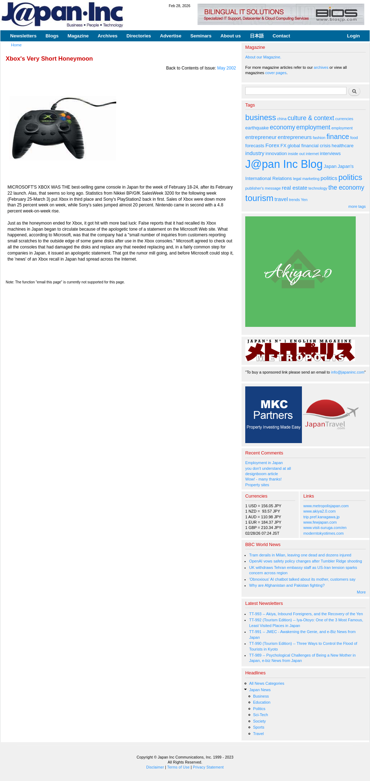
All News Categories (266, 683)
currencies (344, 119)
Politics (259, 709)
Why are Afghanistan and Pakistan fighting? (287, 585)
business (260, 117)
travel (281, 199)
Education (262, 702)
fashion (319, 137)
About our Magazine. (263, 57)
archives (321, 67)
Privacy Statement (208, 767)
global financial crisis (309, 145)
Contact (281, 35)
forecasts (254, 145)
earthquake (257, 127)
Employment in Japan (264, 463)
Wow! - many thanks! (263, 479)
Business (261, 696)
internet (312, 153)
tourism (259, 198)
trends (294, 199)
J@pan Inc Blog (284, 164)
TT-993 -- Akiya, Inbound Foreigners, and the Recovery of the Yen (306, 614)
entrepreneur (261, 137)
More (361, 592)
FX (284, 145)
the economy (346, 187)
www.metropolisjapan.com (326, 506)
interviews (330, 153)
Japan (330, 166)
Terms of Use (178, 767)
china (282, 119)
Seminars (200, 35)
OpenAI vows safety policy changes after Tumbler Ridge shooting (305, 561)
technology (317, 188)
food (354, 137)
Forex (272, 145)
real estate (295, 188)
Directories (139, 35)
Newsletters (23, 35)
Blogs (52, 35)
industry (254, 153)
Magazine (77, 35)
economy (282, 127)
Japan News (260, 690)
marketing (310, 178)
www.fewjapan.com (320, 522)
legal (297, 178)
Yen (304, 199)
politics (328, 178)
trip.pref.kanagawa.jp (321, 517)
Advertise (170, 35)
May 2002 (226, 68)
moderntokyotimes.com (323, 533)
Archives (108, 35)
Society (259, 721)
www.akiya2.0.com (319, 511)
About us (230, 35)
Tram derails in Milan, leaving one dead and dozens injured (300, 555)
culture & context (311, 118)
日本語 (257, 35)
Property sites (257, 485)
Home (16, 45)
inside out (296, 153)
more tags (357, 206)
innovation (276, 153)
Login (353, 35)
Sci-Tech (260, 715)
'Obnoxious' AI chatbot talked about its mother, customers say (302, 579)
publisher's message (263, 188)
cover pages (276, 73)
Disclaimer (155, 767)
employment (313, 127)
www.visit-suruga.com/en (324, 527)
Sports (258, 727)
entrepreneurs (295, 137)
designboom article (261, 474)
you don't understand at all (268, 468)
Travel (258, 733)
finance (338, 136)
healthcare (342, 145)
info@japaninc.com (347, 372)
